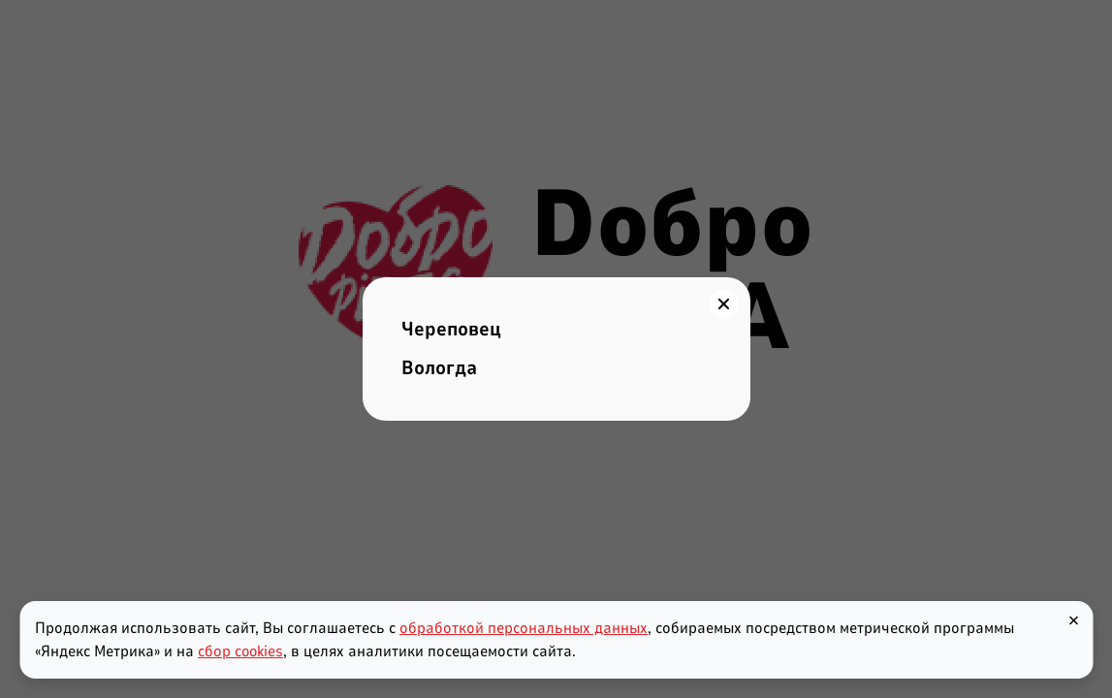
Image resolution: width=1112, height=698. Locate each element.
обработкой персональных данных (523, 628)
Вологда (439, 368)
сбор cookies (240, 651)
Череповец (451, 329)
